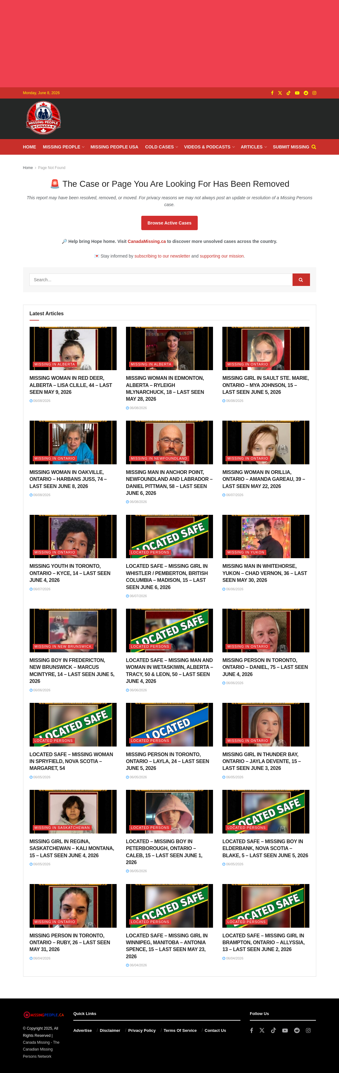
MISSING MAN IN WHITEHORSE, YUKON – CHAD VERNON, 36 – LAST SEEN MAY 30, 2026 (264, 573)
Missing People (61, 146)
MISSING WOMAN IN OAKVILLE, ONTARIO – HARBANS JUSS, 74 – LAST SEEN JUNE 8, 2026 (68, 479)
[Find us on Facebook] (272, 93)
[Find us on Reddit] (306, 93)
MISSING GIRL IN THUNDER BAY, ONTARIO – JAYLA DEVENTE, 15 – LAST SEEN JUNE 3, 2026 (261, 761)
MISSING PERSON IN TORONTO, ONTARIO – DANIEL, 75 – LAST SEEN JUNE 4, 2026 (265, 667)
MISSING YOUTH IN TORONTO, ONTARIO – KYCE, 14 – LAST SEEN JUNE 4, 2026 (70, 573)
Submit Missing (291, 146)
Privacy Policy (142, 1030)
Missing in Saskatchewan (62, 827)
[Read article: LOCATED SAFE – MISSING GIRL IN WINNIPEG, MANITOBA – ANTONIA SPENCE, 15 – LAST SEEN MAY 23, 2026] (169, 906)
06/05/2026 (40, 777)
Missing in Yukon (245, 552)
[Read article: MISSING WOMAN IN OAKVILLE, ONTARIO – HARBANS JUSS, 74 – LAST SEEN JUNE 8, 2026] (73, 442)
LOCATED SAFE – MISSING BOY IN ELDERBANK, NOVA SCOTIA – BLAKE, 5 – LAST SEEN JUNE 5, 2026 (265, 848)
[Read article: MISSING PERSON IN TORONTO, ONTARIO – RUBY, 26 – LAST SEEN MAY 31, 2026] (73, 906)
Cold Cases (159, 146)
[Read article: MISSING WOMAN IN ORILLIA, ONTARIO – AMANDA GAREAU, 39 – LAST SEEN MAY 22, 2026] (265, 442)
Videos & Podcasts (207, 146)
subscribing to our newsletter (162, 256)
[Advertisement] (169, 43)
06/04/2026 (40, 958)
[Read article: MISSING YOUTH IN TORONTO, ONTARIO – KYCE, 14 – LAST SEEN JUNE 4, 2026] (73, 536)
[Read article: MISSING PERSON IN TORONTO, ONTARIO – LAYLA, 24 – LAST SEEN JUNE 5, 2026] (169, 725)
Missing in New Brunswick (63, 646)
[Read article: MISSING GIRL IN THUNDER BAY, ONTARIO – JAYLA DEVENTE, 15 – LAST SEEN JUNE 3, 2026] (265, 725)
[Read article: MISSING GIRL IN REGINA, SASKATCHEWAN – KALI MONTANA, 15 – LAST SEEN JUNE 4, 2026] (73, 812)
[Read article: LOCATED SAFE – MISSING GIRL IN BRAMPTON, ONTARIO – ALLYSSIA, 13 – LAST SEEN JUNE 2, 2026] (265, 906)
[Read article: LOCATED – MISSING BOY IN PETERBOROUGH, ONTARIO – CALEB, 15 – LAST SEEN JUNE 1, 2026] (169, 812)
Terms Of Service (180, 1030)
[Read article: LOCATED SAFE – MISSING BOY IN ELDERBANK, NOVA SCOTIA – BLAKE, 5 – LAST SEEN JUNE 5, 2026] (265, 812)
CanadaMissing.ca (147, 241)
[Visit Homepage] (43, 119)
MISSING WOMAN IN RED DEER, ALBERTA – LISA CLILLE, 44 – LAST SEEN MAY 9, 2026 (71, 385)
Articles (252, 146)
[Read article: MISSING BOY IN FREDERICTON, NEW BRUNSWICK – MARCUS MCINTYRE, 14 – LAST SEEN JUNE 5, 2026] (73, 630)
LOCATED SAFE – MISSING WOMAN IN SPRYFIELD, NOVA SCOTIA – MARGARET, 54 (71, 761)
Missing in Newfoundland (159, 458)
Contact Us (215, 1030)
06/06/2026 (232, 589)
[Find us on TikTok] (288, 93)
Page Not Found (51, 168)
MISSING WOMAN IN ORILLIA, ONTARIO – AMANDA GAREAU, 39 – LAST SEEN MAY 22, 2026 (263, 479)
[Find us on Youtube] (297, 93)
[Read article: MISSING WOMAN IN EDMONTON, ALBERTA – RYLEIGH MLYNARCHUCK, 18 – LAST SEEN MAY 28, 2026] (169, 348)
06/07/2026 (232, 495)
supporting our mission (222, 256)
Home (29, 146)
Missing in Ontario (247, 364)
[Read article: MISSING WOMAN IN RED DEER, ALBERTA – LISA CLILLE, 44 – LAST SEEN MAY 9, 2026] (73, 348)
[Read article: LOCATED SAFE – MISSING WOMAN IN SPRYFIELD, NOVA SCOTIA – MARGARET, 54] (73, 725)
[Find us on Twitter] (280, 93)
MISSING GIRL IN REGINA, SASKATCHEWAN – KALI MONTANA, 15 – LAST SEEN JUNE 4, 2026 (72, 848)
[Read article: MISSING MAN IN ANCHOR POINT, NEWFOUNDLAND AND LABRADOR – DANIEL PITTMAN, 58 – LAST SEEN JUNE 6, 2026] (169, 442)
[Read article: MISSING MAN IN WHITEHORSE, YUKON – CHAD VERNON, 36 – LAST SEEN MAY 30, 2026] (265, 536)
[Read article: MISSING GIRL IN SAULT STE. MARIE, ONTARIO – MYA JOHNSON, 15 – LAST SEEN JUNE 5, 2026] (265, 348)
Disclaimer (110, 1030)
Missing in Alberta (55, 364)
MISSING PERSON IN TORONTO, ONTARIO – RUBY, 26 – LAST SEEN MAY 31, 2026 (70, 942)
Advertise (82, 1030)
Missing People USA (114, 146)
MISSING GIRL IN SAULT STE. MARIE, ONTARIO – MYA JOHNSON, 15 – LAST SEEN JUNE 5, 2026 (265, 385)
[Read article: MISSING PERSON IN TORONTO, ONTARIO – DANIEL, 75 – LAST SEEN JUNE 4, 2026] (265, 630)
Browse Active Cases (169, 222)
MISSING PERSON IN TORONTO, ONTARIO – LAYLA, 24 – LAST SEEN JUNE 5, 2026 (167, 761)
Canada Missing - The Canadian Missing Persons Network (41, 1049)
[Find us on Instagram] (314, 93)
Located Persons (150, 552)
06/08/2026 (40, 401)
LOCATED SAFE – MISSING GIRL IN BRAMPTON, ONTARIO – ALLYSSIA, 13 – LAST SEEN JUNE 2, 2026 (263, 942)
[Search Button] (314, 147)
